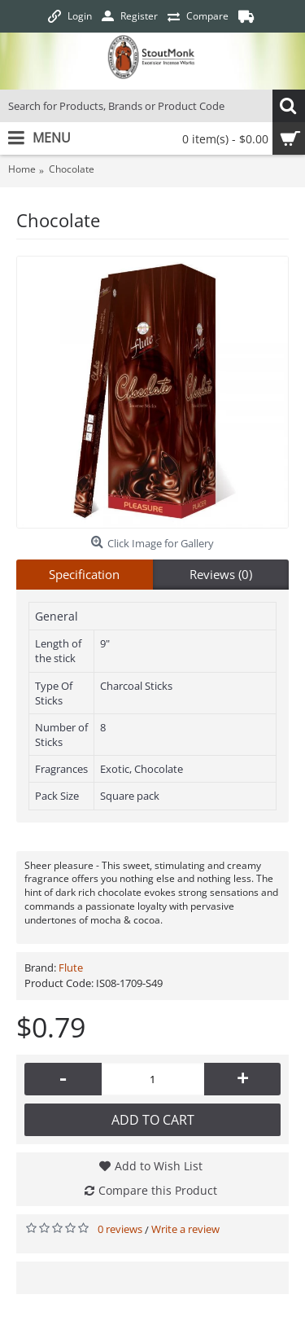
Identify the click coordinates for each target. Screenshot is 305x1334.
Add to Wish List (159, 1166)
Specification (84, 574)
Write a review (185, 1229)
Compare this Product (157, 1190)
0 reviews (120, 1229)
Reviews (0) (221, 574)
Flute (71, 967)
